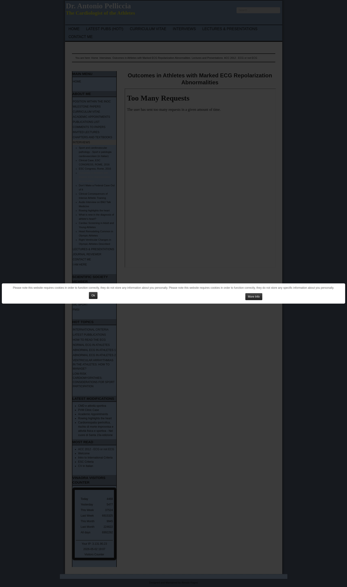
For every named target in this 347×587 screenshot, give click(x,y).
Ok (93, 295)
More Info (254, 296)
